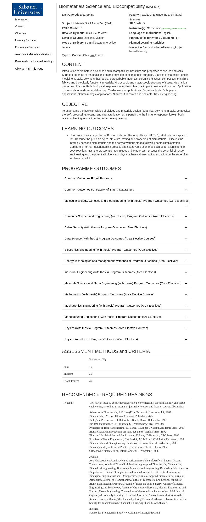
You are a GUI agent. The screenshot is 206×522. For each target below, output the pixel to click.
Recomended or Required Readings (34, 61)
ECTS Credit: (70, 28)
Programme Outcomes (27, 47)
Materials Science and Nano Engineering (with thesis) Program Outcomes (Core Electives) (126, 283)
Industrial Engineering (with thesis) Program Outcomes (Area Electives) (126, 272)
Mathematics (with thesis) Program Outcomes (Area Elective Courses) (126, 294)
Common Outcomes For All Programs (126, 178)
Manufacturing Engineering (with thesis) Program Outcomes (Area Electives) (126, 317)
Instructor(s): (137, 28)
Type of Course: (72, 55)
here (92, 55)
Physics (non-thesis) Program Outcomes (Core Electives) (126, 339)
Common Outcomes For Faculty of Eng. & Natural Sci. (126, 189)
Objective (20, 33)
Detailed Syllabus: (73, 33)
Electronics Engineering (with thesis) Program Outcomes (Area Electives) (126, 250)
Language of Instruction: (145, 33)
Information (21, 19)
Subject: (67, 23)
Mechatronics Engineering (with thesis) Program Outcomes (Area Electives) (126, 306)
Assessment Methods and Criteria (33, 54)
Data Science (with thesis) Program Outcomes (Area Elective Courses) (126, 238)
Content (19, 26)
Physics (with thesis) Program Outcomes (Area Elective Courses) (126, 328)
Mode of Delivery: (73, 42)
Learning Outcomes (26, 40)
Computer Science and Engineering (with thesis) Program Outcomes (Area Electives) (126, 216)
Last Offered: (70, 14)
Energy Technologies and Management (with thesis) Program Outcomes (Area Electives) (126, 261)
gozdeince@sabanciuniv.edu (173, 28)
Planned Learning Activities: (147, 42)
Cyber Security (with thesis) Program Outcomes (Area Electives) (126, 227)
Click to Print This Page (29, 68)
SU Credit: (135, 23)
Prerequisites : (153, 37)
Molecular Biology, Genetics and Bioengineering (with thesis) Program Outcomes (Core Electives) (127, 203)
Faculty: (134, 14)
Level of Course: (72, 37)
